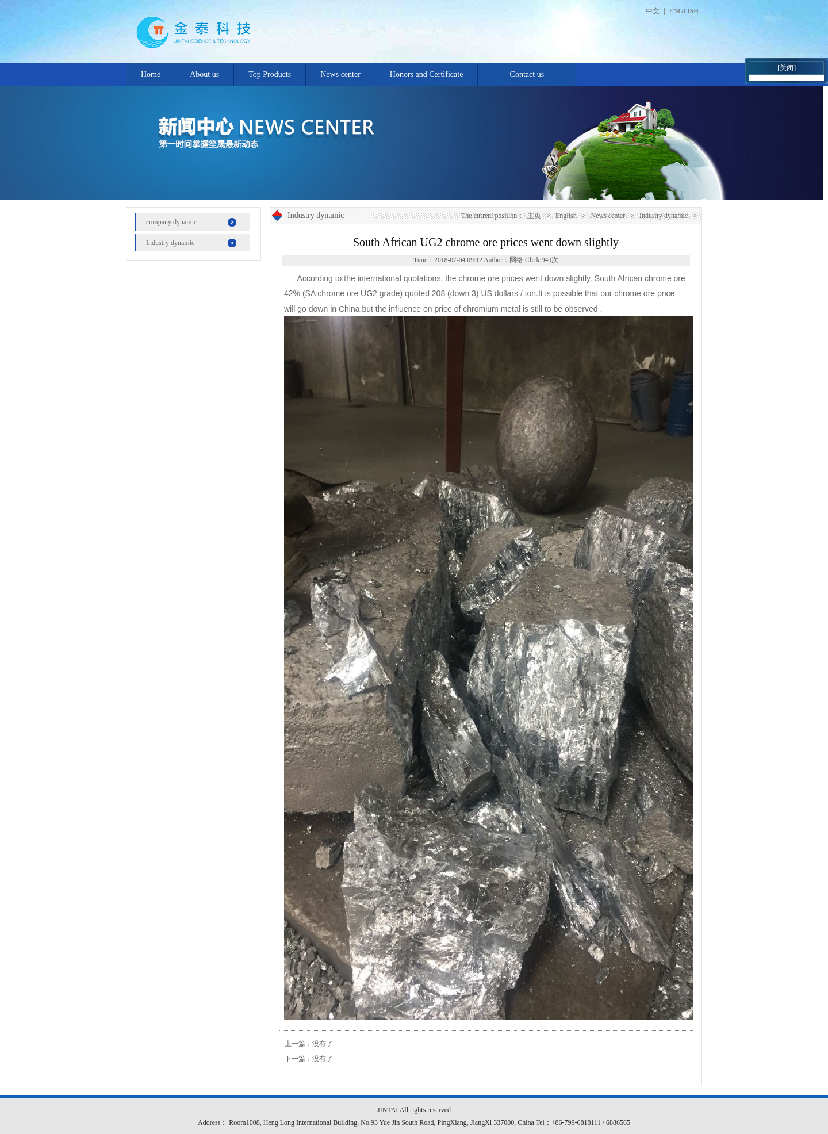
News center (340, 74)
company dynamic (171, 222)
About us (204, 74)
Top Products (269, 74)
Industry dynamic (170, 243)
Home (150, 74)
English (566, 216)
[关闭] (786, 68)
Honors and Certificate (426, 74)
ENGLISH (684, 11)
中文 (653, 11)
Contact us (527, 74)
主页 (534, 216)
